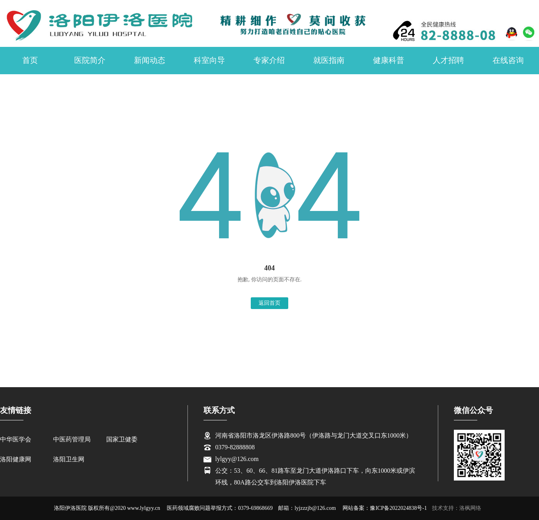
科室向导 (209, 60)
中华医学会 (15, 439)
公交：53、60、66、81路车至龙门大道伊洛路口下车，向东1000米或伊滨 (315, 470)
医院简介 (89, 60)
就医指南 (328, 60)
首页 (30, 60)
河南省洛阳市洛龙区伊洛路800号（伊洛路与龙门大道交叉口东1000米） (313, 435)
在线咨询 (508, 60)
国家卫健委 (121, 439)
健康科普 (388, 60)
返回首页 (269, 303)
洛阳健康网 (15, 459)
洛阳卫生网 (68, 459)
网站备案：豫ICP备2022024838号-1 (385, 508)
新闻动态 (149, 60)
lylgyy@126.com (237, 459)
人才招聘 (448, 60)
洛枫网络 (470, 508)
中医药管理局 (72, 439)
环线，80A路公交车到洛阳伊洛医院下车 (270, 482)
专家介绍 (269, 60)
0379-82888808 (235, 447)
